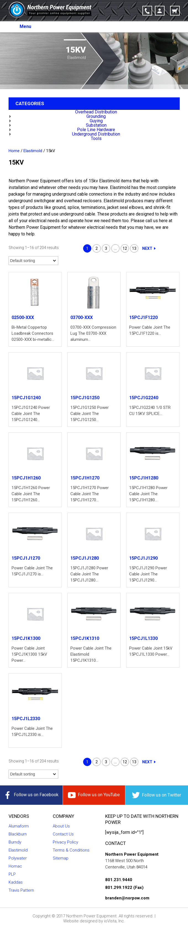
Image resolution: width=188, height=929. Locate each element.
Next (147, 248)
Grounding (96, 116)
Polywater (18, 858)
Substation (96, 125)
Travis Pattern (21, 890)
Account (160, 10)
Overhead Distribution (96, 112)
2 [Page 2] (97, 248)
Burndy (15, 842)
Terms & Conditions (71, 850)
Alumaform (19, 826)
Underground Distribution (96, 134)
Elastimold (32, 150)
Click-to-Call (147, 10)
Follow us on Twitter (156, 795)
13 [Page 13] (134, 248)
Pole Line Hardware (96, 129)
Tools (96, 138)
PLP (12, 874)
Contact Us (63, 834)
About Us (61, 826)
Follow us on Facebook (31, 795)
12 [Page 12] (125, 248)
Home (14, 150)
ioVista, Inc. (114, 920)
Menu (25, 26)
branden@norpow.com (127, 898)
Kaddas (16, 882)
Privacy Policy (65, 842)
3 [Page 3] (106, 248)
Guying (96, 120)
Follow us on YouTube (94, 795)
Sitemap (60, 858)
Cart (175, 10)
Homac (15, 866)
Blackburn (18, 834)
